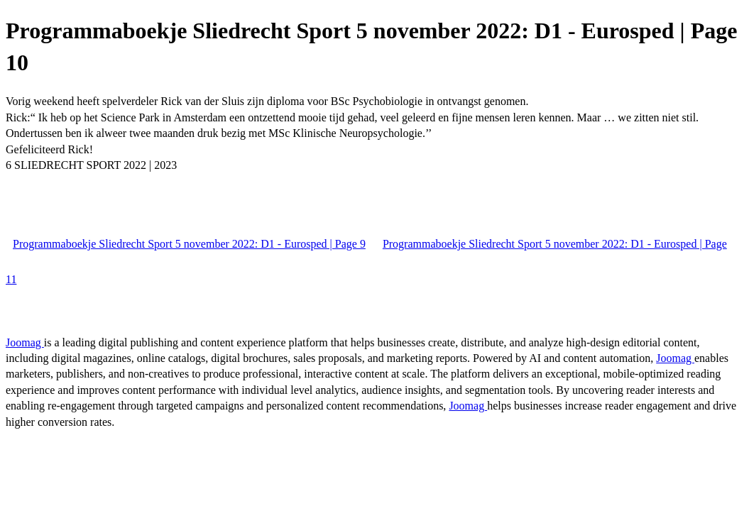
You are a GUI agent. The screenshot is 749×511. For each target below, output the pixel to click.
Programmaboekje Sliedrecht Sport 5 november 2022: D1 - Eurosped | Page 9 (189, 244)
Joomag (25, 342)
